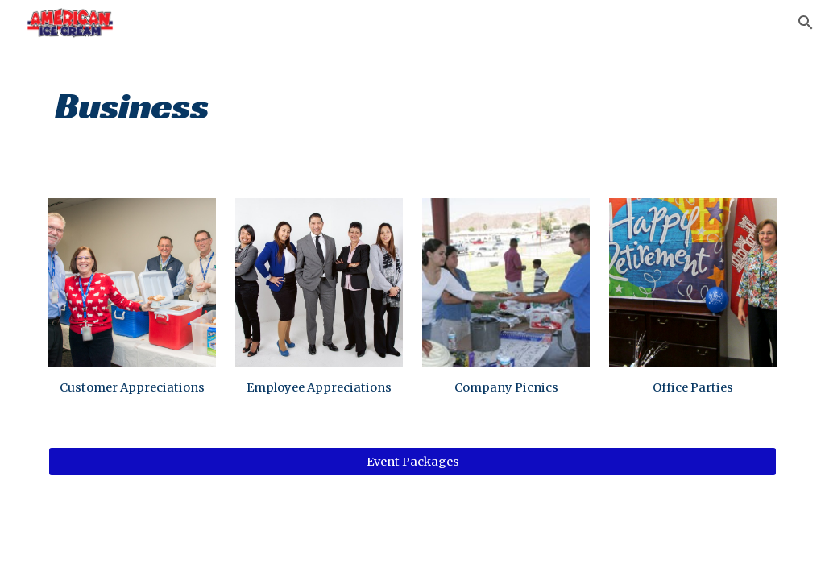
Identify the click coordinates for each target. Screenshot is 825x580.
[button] (805, 22)
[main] (412, 101)
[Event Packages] (413, 462)
